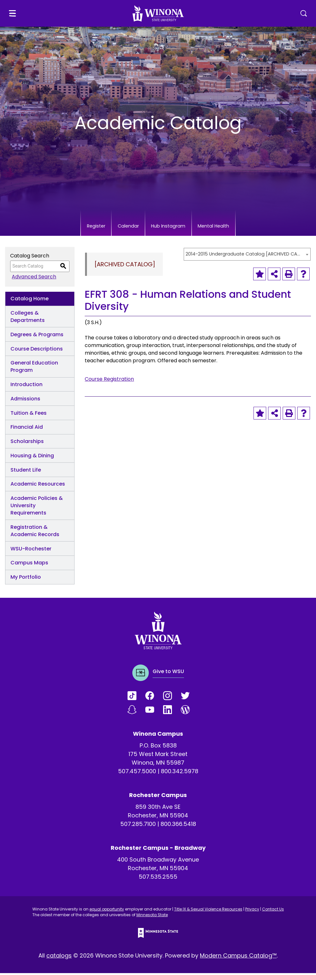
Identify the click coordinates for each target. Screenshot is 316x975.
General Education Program (34, 368)
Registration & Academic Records (34, 532)
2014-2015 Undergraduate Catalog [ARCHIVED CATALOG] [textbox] (244, 256)
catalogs (59, 957)
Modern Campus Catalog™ (238, 957)
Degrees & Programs (36, 336)
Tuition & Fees (28, 415)
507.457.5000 (137, 773)
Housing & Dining (32, 457)
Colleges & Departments (27, 318)
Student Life (25, 471)
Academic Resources (37, 485)
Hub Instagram (173, 227)
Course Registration (109, 381)
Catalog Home (29, 300)
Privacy (252, 911)
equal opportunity (106, 911)
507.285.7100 (138, 826)
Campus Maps (29, 564)
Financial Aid (26, 429)
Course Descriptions (36, 350)
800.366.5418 (178, 826)
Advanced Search (32, 278)
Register (75, 227)
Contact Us (273, 911)
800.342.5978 (179, 773)
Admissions (25, 400)
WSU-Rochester (30, 550)
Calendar (119, 227)
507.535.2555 (158, 879)
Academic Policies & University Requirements (36, 507)
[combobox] (247, 256)
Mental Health (233, 227)
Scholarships (27, 443)
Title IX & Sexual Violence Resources (208, 911)
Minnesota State (152, 916)
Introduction (26, 386)
